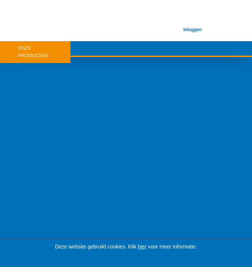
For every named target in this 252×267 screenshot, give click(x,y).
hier (142, 247)
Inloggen (192, 29)
